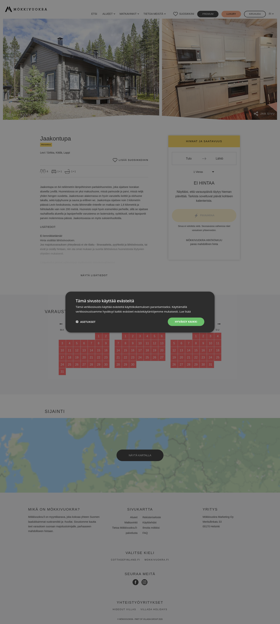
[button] (85, 321)
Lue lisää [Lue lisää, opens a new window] (185, 311)
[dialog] (140, 312)
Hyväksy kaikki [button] (186, 321)
